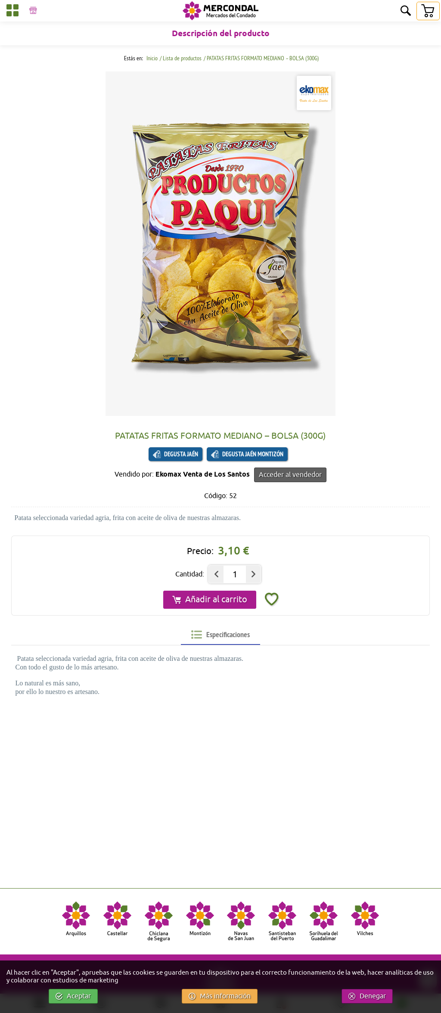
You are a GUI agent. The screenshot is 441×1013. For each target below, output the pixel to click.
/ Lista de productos (181, 58)
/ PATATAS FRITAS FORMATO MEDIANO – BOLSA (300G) (261, 58)
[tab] (220, 634)
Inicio (151, 58)
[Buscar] (406, 11)
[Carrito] (427, 11)
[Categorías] (12, 12)
